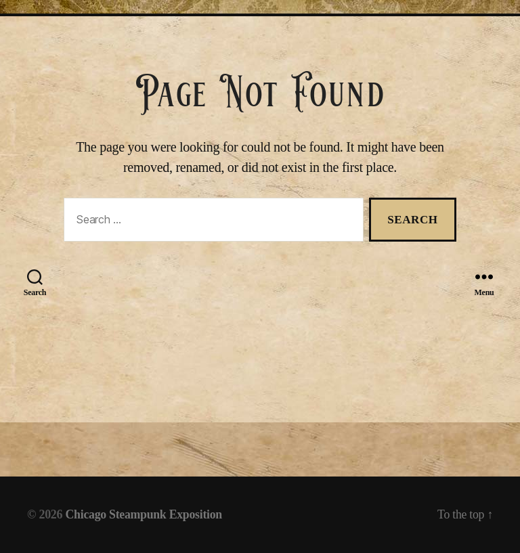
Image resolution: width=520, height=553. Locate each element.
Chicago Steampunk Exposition (145, 514)
